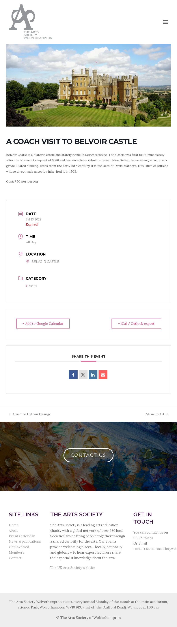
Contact (15, 558)
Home (14, 525)
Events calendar (22, 536)
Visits (31, 286)
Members (16, 552)
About (13, 530)
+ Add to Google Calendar (43, 323)
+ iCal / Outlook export (136, 323)
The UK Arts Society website (72, 567)
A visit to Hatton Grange (30, 414)
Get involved (19, 547)
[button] (165, 22)
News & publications (25, 541)
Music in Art (157, 414)
